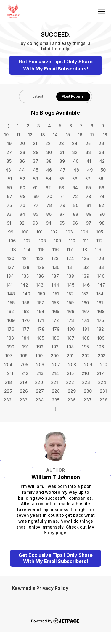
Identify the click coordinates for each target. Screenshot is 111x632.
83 (9, 214)
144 (55, 284)
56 (74, 178)
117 (70, 249)
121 (25, 258)
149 (26, 293)
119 (98, 249)
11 (18, 134)
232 (8, 399)
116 (55, 249)
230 (88, 391)
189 (100, 337)
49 (90, 169)
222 (70, 382)
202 (86, 355)
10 (6, 134)
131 (70, 267)
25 (88, 143)
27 (9, 152)
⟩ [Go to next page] (55, 408)
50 (103, 169)
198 (24, 355)
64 (75, 187)
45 (35, 169)
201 (70, 355)
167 (85, 311)
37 (35, 161)
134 (10, 276)
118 (84, 249)
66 (101, 187)
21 (35, 143)
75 (9, 205)
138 (70, 276)
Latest (38, 96)
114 (27, 249)
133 (100, 267)
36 (22, 161)
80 (75, 205)
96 (75, 223)
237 (87, 399)
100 (24, 231)
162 (10, 311)
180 (71, 329)
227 (40, 391)
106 (12, 240)
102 (54, 231)
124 (70, 258)
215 (70, 373)
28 (22, 152)
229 (72, 391)
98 (101, 223)
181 (86, 329)
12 (30, 134)
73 (88, 196)
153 (85, 293)
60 (22, 187)
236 (71, 399)
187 (70, 337)
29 (35, 152)
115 (41, 249)
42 (102, 161)
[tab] (38, 96)
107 (27, 240)
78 (49, 205)
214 (55, 373)
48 (76, 169)
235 (55, 399)
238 (103, 399)
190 (10, 346)
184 (25, 337)
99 (10, 231)
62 (48, 187)
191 (25, 346)
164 (40, 311)
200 (55, 355)
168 (100, 311)
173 (70, 320)
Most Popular (73, 96)
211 (10, 373)
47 (62, 169)
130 (55, 267)
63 (61, 187)
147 (101, 284)
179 (55, 329)
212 (24, 373)
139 (85, 276)
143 (40, 284)
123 (55, 258)
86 (49, 214)
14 (55, 134)
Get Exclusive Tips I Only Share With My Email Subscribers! (56, 65)
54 (49, 178)
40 (75, 161)
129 (40, 267)
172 (55, 320)
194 (70, 346)
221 (54, 382)
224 (102, 382)
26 (101, 143)
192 (40, 346)
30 (49, 152)
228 (56, 391)
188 (85, 337)
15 (68, 134)
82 (101, 205)
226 (24, 391)
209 (88, 364)
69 (36, 196)
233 (24, 399)
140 (100, 276)
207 (56, 364)
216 (85, 373)
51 (10, 178)
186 (55, 337)
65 (88, 187)
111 (86, 240)
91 (9, 223)
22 (48, 143)
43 (8, 169)
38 (49, 161)
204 (8, 364)
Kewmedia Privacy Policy (40, 588)
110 (72, 240)
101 (39, 231)
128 (25, 267)
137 (55, 276)
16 (80, 134)
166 (70, 311)
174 (85, 320)
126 (100, 258)
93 (35, 223)
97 (88, 223)
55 (61, 178)
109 (57, 240)
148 (11, 293)
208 (72, 364)
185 (40, 337)
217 (100, 373)
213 (40, 373)
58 (100, 178)
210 (103, 364)
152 (70, 293)
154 (100, 293)
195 (85, 346)
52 (22, 178)
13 (43, 134)
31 (62, 152)
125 (85, 258)
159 (70, 302)
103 (69, 231)
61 (35, 187)
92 (22, 223)
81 (88, 205)
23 (61, 143)
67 (9, 196)
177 (25, 329)
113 (13, 249)
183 (10, 337)
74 (101, 196)
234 (40, 399)
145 (70, 284)
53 (35, 178)
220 (39, 382)
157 (40, 302)
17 (92, 134)
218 (8, 382)
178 (40, 329)
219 (23, 382)
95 (62, 223)
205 (24, 364)
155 (11, 302)
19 (9, 143)
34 (101, 152)
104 (84, 231)
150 (41, 293)
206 (40, 364)
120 (10, 258)
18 (105, 134)
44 (22, 169)
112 (99, 240)
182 (100, 329)
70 (49, 196)
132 (85, 267)
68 (22, 196)
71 (62, 196)
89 (88, 214)
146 (86, 284)
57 (87, 178)
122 (40, 258)
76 (22, 205)
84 (22, 214)
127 (10, 267)
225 (8, 391)
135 (25, 276)
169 (11, 320)
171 (41, 320)
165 (55, 311)
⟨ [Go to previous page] (8, 125)
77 (35, 205)
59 (9, 187)
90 (102, 214)
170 (26, 320)
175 (100, 320)
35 (9, 161)
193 (55, 346)
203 (102, 355)
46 (49, 169)
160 (85, 302)
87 (62, 214)
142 (24, 284)
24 (75, 143)
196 (100, 346)
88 (75, 214)
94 (49, 223)
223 (86, 382)
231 (103, 391)
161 (100, 302)
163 (25, 311)
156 (25, 302)
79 (62, 205)
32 (75, 152)
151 (56, 293)
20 (22, 143)
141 (9, 284)
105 (99, 231)
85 (35, 214)
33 (88, 152)
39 (62, 161)
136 (40, 276)
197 (8, 355)
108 (42, 240)
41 (88, 161)
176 (10, 329)
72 (75, 196)
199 (39, 355)
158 (55, 302)
